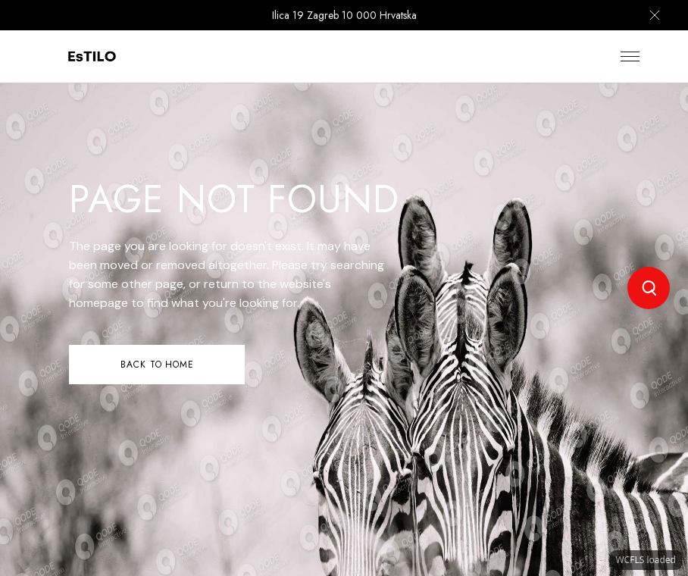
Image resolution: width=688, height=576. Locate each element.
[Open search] (648, 288)
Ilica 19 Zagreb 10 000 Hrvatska (344, 15)
